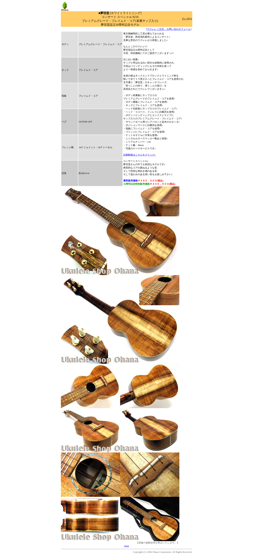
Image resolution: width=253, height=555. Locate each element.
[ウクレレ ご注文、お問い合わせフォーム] (169, 29)
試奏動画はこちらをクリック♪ (139, 154)
